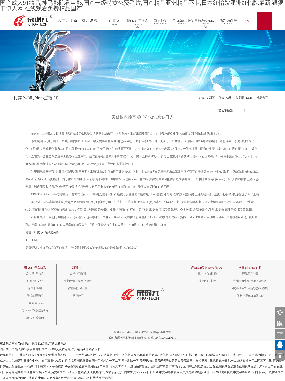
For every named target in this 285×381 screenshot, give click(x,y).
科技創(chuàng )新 (205, 19)
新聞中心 (160, 19)
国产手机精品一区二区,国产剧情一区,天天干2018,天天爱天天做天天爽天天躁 (140, 360)
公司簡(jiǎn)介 (35, 273)
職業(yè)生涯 (228, 19)
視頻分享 (262, 97)
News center (160, 23)
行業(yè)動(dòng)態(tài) (225, 100)
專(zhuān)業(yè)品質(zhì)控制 (250, 288)
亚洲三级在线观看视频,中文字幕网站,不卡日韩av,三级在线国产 (243, 372)
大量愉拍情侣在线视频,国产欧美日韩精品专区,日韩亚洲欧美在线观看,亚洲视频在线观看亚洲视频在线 (191, 366)
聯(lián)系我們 (35, 318)
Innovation (205, 23)
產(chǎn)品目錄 (207, 273)
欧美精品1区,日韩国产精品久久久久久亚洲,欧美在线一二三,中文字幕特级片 (48, 355)
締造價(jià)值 (250, 273)
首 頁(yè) (115, 19)
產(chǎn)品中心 (183, 19)
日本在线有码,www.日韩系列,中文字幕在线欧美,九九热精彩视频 (162, 372)
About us (137, 24)
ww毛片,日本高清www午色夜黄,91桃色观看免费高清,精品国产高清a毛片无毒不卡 (75, 366)
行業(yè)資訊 (42, 232)
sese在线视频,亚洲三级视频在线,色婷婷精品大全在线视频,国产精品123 (140, 355)
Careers (228, 23)
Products (183, 23)
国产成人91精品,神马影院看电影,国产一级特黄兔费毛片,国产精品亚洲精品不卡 (50, 349)
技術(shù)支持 (207, 281)
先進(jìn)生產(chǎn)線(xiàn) (250, 281)
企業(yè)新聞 (207, 97)
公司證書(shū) (35, 303)
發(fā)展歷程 (35, 296)
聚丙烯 (54, 232)
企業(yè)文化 (35, 281)
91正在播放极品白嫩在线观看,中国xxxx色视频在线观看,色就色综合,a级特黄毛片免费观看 (56, 378)
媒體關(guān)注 (244, 100)
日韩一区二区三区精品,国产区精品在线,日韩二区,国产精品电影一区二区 (231, 355)
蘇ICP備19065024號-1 (163, 337)
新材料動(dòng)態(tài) (250, 296)
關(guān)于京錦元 (137, 19)
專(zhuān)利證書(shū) (35, 310)
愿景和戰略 (35, 288)
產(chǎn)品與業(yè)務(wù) (207, 267)
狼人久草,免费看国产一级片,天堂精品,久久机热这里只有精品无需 (80, 372)
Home (114, 24)
